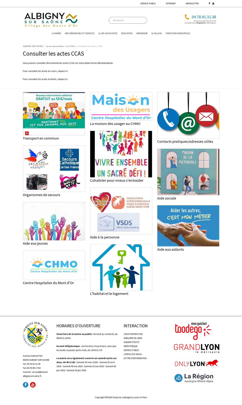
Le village (156, 33)
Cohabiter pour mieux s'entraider (116, 180)
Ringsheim (200, 22)
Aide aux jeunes (35, 243)
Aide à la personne (104, 237)
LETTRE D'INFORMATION (135, 358)
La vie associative (107, 33)
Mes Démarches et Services (80, 33)
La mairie (56, 33)
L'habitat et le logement (109, 293)
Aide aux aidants (170, 249)
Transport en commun (41, 138)
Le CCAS (70, 46)
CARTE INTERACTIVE (133, 333)
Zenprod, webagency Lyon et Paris (129, 397)
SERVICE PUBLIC (148, 3)
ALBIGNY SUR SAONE (33, 46)
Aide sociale (166, 198)
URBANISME (142, 33)
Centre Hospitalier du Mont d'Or (48, 282)
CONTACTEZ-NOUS (133, 354)
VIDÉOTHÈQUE (130, 346)
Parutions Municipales (178, 33)
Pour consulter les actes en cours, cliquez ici (45, 71)
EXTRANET (171, 3)
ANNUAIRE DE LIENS (133, 338)
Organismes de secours (41, 194)
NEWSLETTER (192, 3)
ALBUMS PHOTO (131, 342)
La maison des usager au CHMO (115, 123)
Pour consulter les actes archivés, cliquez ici (45, 79)
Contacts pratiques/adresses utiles (185, 141)
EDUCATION (126, 33)
